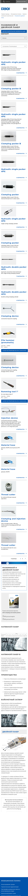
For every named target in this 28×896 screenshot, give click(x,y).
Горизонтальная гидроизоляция (10, 886)
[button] (8, 1)
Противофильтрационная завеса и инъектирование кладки (10, 890)
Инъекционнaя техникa (10, 880)
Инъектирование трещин (8, 884)
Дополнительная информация (14, 31)
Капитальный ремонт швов (8, 893)
